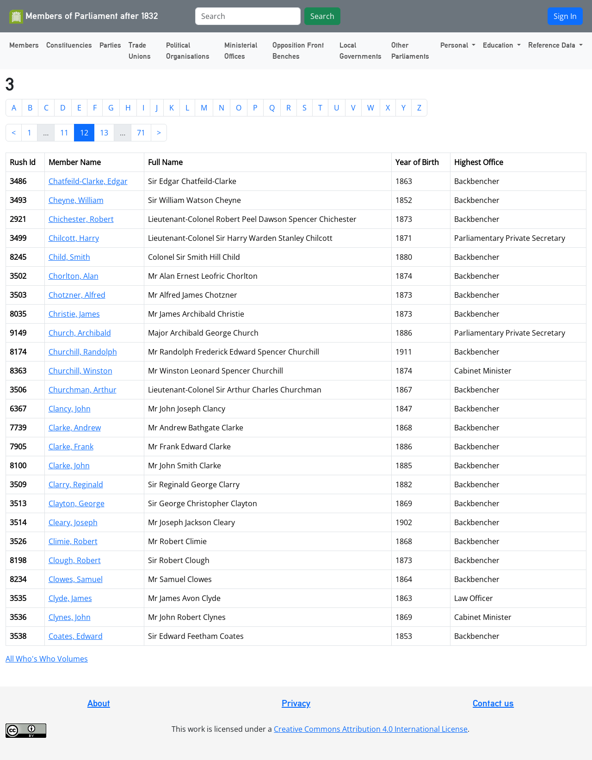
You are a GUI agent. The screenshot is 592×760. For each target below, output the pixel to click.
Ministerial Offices (240, 51)
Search (322, 16)
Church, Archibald (80, 333)
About (98, 703)
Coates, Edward (76, 636)
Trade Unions (140, 51)
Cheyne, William (76, 200)
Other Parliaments (410, 51)
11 (64, 133)
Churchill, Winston (80, 371)
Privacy (296, 703)
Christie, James (74, 314)
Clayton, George (77, 503)
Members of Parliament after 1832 (83, 17)
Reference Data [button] (552, 45)
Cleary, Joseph (73, 522)
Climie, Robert (73, 541)
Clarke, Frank (71, 446)
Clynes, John (70, 617)
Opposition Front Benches (298, 51)
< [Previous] (14, 133)
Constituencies (69, 45)
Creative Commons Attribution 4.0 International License (371, 729)
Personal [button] (455, 45)
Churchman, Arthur (83, 390)
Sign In (565, 16)
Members (24, 45)
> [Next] (159, 133)
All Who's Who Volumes (47, 659)
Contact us (493, 703)
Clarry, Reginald (76, 484)
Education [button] (499, 45)
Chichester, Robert (81, 219)
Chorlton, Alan (74, 276)
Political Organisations (188, 51)
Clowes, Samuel (76, 579)
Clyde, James (70, 598)
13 (104, 133)
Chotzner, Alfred (77, 295)
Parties (110, 45)
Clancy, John (70, 409)
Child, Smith (69, 257)
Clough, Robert (75, 560)
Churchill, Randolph (83, 352)
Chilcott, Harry (74, 238)
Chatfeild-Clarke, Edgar (88, 181)
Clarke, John (69, 465)
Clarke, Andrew (75, 428)
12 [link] (84, 133)
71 (141, 133)
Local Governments (360, 51)
